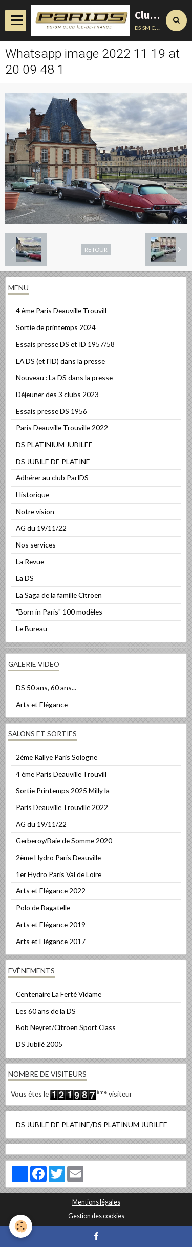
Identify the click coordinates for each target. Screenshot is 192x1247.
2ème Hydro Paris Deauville (58, 857)
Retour (96, 249)
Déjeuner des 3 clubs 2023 (57, 394)
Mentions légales (96, 1202)
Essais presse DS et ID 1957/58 (65, 344)
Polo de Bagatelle (43, 907)
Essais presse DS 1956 (51, 411)
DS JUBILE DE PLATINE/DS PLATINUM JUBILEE (91, 1124)
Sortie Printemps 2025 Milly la (63, 790)
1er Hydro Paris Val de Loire (58, 874)
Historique (32, 494)
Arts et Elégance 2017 (51, 941)
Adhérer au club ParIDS (52, 477)
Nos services (36, 544)
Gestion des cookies (96, 1216)
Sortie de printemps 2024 (56, 327)
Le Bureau (31, 628)
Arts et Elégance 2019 (51, 924)
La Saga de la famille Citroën (59, 594)
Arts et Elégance (42, 704)
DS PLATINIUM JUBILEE (54, 444)
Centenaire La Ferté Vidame (58, 994)
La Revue (30, 561)
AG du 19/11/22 (41, 527)
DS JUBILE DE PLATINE (53, 461)
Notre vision (35, 511)
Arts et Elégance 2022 (51, 890)
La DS (25, 578)
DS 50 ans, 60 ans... (46, 687)
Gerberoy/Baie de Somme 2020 (64, 840)
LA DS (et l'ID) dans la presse (60, 361)
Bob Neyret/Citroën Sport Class (66, 1027)
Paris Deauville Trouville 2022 (62, 427)
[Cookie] (20, 1226)
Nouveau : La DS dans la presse (64, 377)
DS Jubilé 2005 (39, 1044)
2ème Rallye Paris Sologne (56, 757)
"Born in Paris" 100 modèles (59, 611)
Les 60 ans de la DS (46, 1011)
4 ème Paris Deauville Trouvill (61, 310)
